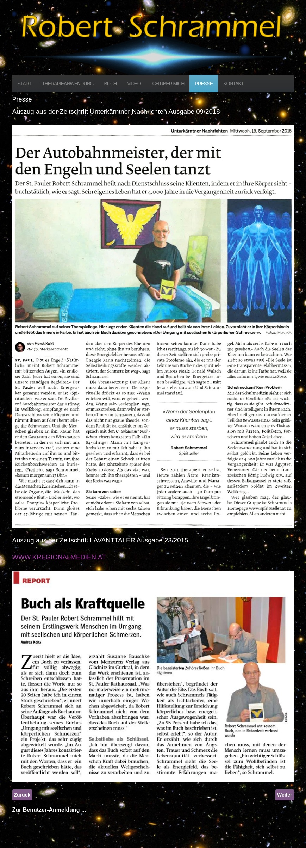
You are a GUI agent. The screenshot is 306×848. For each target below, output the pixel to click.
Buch (110, 83)
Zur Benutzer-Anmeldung (46, 810)
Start (25, 83)
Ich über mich (168, 83)
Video (134, 83)
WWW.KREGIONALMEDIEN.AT (59, 557)
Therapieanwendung (67, 83)
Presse (204, 83)
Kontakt (233, 83)
